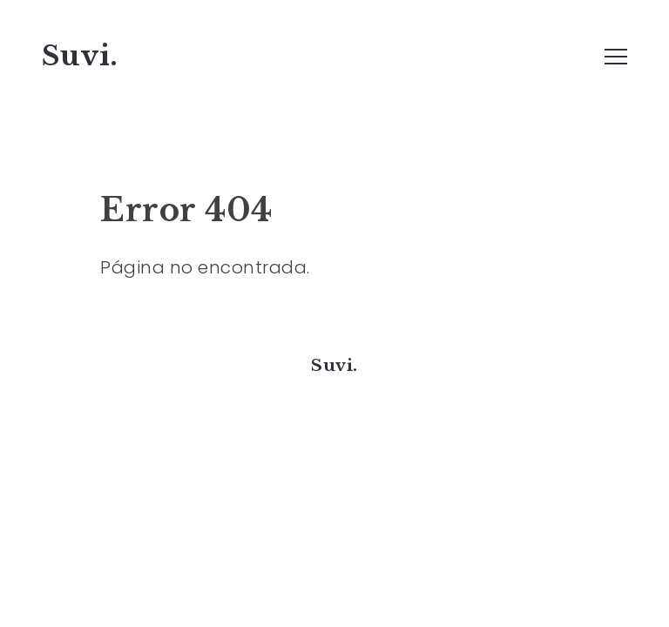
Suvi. (80, 55)
